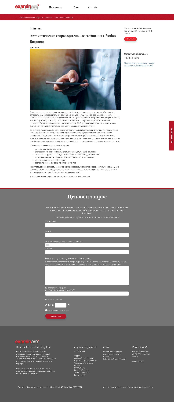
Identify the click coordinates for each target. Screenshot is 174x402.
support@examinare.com (84, 358)
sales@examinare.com (117, 359)
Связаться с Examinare (64, 18)
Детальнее (130, 39)
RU (89, 7)
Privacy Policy (79, 368)
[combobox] (48, 245)
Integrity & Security (81, 370)
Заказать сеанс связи (112, 354)
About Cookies (120, 387)
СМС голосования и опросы (31, 18)
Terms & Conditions (81, 373)
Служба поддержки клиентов (85, 360)
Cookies (77, 365)
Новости (48, 18)
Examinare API (79, 375)
